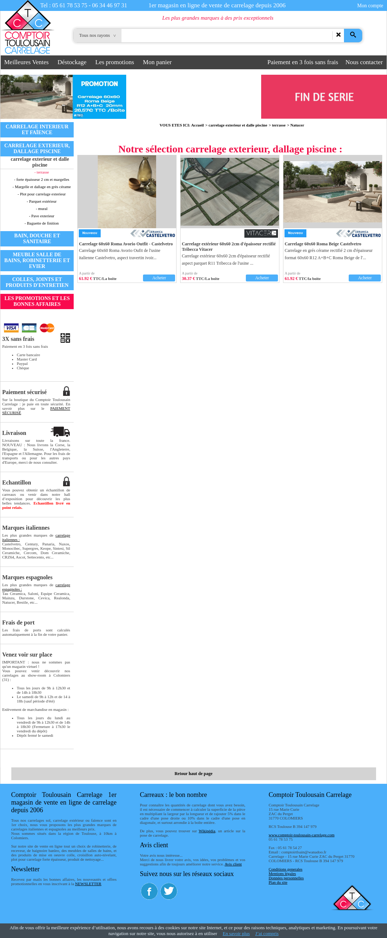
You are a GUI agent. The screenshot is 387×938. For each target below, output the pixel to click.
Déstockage (72, 62)
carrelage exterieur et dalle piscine (238, 125)
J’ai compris (267, 933)
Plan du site (278, 882)
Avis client (233, 864)
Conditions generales (286, 869)
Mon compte (370, 5)
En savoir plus (235, 933)
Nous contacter (364, 62)
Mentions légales (282, 873)
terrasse (279, 125)
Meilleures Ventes (26, 62)
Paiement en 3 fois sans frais (302, 62)
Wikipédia (207, 831)
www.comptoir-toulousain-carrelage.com (302, 835)
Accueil (197, 125)
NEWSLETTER (88, 883)
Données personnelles (286, 878)
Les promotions (114, 62)
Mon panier (157, 62)
